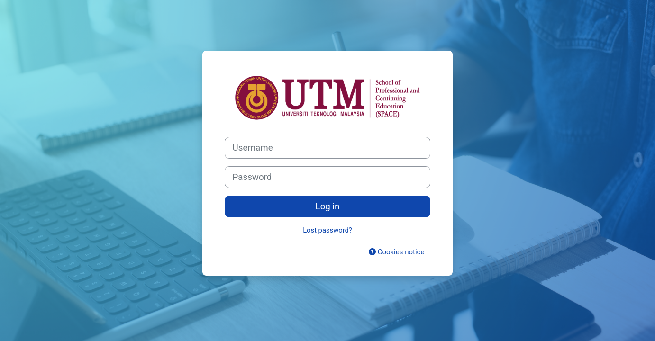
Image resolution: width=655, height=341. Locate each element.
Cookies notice (396, 252)
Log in (328, 206)
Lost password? (327, 230)
